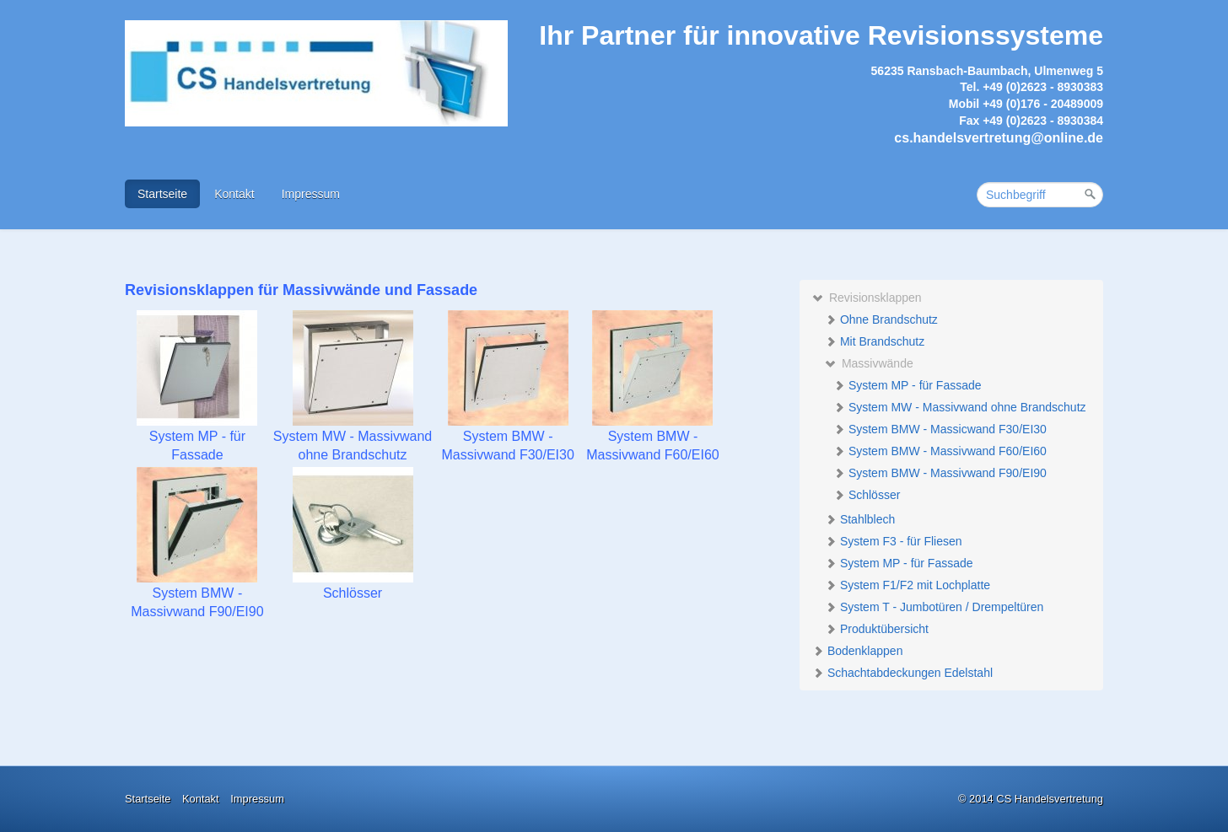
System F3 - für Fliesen (893, 541)
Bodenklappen (857, 651)
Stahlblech (860, 519)
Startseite (162, 194)
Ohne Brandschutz (881, 319)
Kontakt (234, 194)
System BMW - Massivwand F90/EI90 (940, 473)
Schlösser (866, 495)
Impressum (311, 194)
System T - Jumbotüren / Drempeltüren (934, 607)
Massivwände (869, 363)
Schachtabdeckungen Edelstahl (902, 672)
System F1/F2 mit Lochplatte (907, 585)
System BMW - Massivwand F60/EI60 (940, 451)
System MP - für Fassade (907, 385)
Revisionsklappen (867, 297)
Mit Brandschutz (874, 341)
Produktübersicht (877, 629)
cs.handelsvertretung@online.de (998, 138)
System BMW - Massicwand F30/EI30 (940, 429)
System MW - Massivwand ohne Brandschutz (959, 407)
